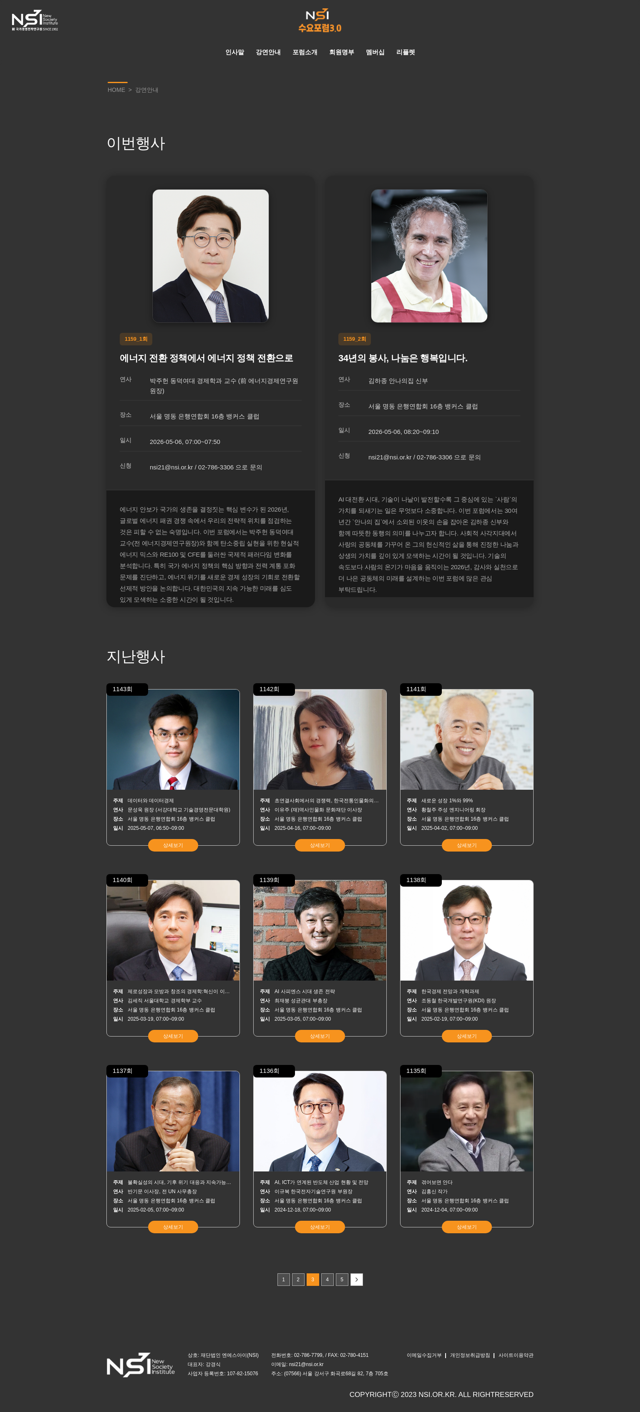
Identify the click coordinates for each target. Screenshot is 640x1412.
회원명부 (341, 52)
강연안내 (268, 52)
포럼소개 (304, 52)
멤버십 (375, 52)
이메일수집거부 (424, 1355)
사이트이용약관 (516, 1355)
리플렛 (405, 52)
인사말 (234, 52)
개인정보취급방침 (470, 1355)
